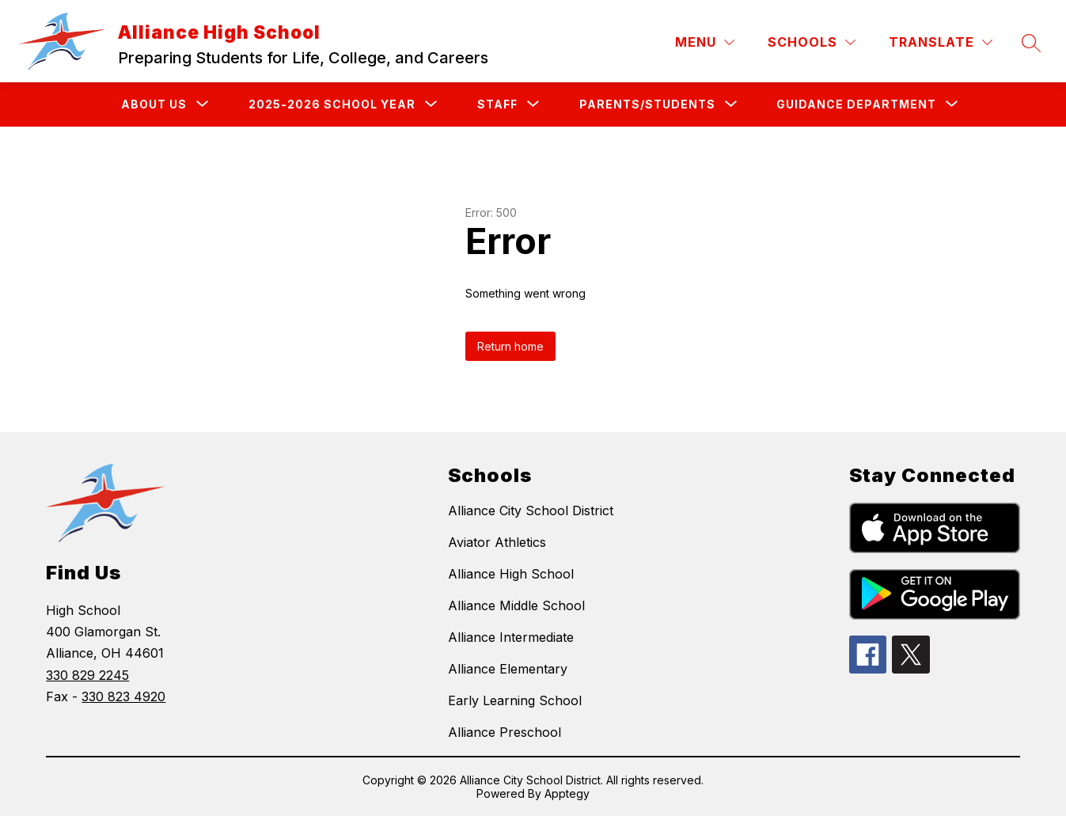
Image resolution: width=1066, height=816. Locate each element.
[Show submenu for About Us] (154, 104)
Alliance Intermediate (511, 637)
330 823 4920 (123, 696)
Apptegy (567, 793)
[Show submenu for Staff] (497, 104)
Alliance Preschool (504, 732)
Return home (510, 346)
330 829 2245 (87, 675)
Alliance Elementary (507, 669)
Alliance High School (511, 574)
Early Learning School (515, 700)
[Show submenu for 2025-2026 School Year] (331, 104)
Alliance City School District (530, 510)
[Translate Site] (940, 42)
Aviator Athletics (497, 542)
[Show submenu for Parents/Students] (647, 104)
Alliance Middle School (516, 605)
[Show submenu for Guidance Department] (856, 104)
